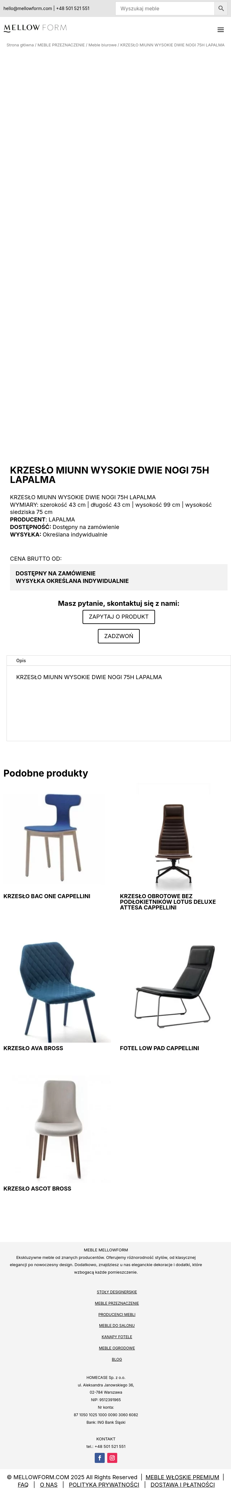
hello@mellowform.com (27, 8)
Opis (21, 660)
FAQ (23, 1484)
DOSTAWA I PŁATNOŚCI (183, 1484)
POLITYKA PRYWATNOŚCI (104, 1484)
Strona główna (20, 45)
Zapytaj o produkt (118, 616)
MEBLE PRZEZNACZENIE (61, 45)
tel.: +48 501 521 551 (105, 1446)
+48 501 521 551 (72, 8)
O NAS (49, 1484)
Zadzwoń (118, 636)
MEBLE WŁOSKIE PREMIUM (182, 1477)
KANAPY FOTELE (117, 1336)
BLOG (117, 1359)
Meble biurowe (102, 45)
